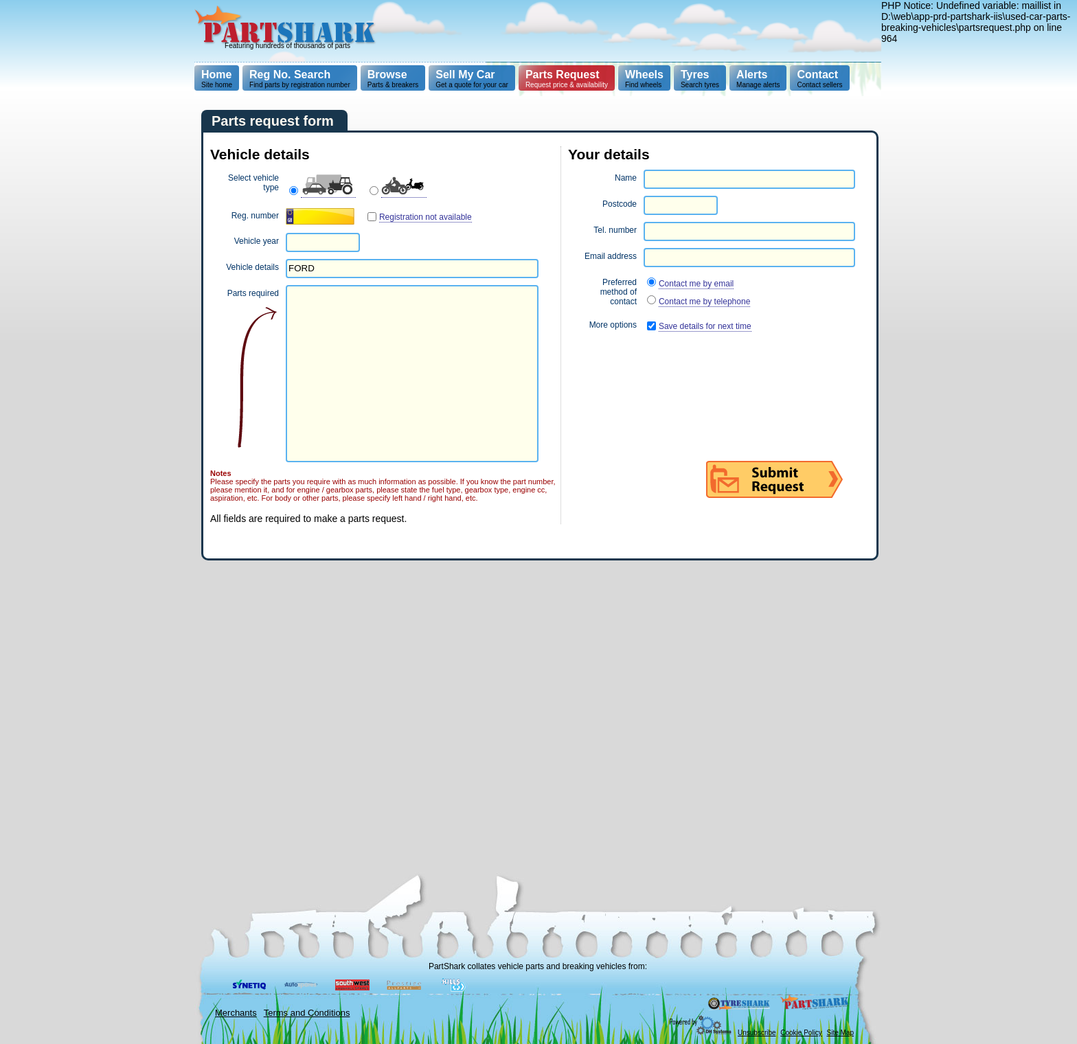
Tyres (695, 74)
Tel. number (615, 230)
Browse (387, 74)
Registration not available (425, 217)
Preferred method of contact (618, 291)
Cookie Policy (801, 1032)
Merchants (236, 1013)
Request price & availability (566, 79)
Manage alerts (758, 79)
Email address (611, 256)
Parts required (253, 293)
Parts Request (562, 74)
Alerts (751, 74)
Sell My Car (465, 74)
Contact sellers (819, 79)
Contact (817, 74)
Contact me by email (696, 283)
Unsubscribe (757, 1032)
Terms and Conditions (307, 1013)
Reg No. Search (289, 74)
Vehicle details (252, 267)
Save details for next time (705, 326)
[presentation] (672, 369)
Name (626, 178)
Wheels (644, 74)
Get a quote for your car (471, 79)
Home (216, 74)
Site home (216, 79)
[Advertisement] (632, 31)
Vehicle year (256, 241)
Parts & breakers (392, 79)
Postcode (619, 204)
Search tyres (700, 79)
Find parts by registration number (299, 79)
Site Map (840, 1032)
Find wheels (644, 79)
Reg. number (255, 215)
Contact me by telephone (704, 301)
